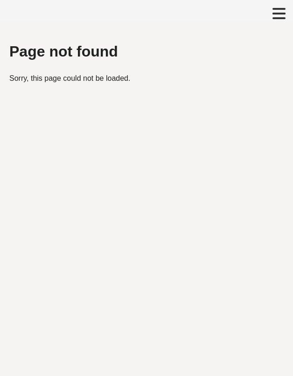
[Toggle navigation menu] (279, 14)
